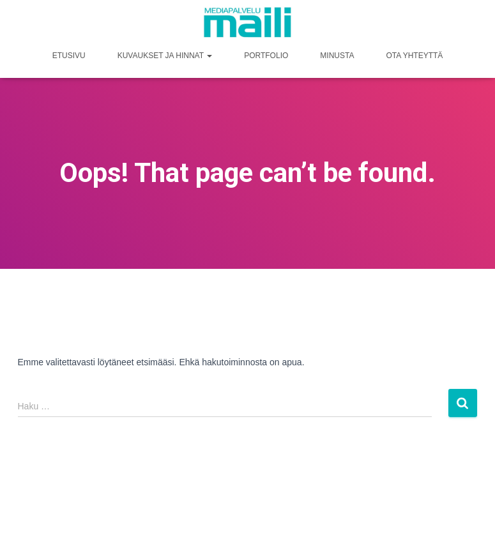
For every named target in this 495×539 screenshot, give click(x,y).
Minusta (337, 55)
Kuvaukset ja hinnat (165, 55)
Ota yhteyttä (414, 55)
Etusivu (69, 55)
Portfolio (266, 55)
